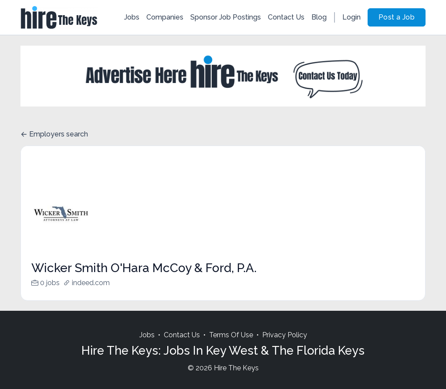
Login (351, 17)
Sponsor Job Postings (225, 17)
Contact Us (286, 17)
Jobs (131, 17)
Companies (164, 17)
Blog (319, 17)
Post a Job (396, 17)
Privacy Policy (284, 345)
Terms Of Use (231, 345)
